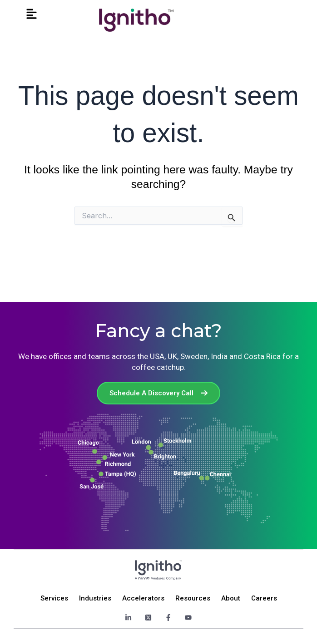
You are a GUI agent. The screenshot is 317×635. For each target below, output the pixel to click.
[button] (32, 14)
